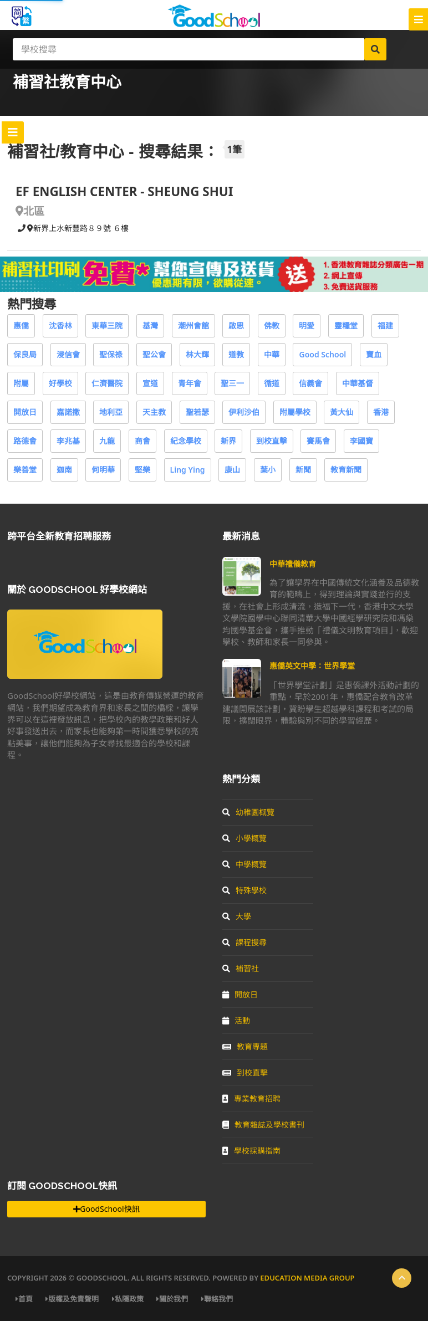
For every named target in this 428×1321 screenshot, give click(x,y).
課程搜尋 (244, 942)
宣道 (150, 383)
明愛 (306, 325)
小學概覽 (244, 838)
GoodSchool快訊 (106, 1209)
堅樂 (142, 469)
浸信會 (68, 354)
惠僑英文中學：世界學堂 (312, 665)
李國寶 (361, 441)
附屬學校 (294, 412)
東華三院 (107, 325)
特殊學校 (244, 890)
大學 (236, 916)
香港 (381, 412)
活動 (236, 1020)
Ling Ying (187, 469)
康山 (232, 469)
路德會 (25, 441)
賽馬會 (318, 441)
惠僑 (21, 325)
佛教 (271, 325)
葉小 (268, 469)
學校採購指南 (251, 1150)
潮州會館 (193, 325)
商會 (142, 441)
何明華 (103, 469)
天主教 (154, 412)
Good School (322, 354)
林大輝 (197, 354)
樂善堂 (25, 469)
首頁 (24, 1299)
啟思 (236, 325)
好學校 (60, 383)
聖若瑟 (197, 412)
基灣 (150, 325)
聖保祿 (111, 354)
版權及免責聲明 (72, 1299)
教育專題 (245, 1046)
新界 (228, 441)
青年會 (189, 383)
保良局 (25, 354)
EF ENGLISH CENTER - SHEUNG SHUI (124, 191)
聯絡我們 (217, 1299)
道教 (236, 354)
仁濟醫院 (107, 383)
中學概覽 (244, 864)
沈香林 (60, 325)
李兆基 (68, 441)
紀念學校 (185, 441)
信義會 (310, 383)
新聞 (303, 469)
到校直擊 (271, 441)
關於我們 (172, 1299)
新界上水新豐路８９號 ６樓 (78, 228)
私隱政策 (128, 1299)
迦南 (64, 469)
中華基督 (357, 383)
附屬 (21, 383)
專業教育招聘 (251, 1098)
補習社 (240, 968)
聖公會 (154, 354)
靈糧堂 (346, 325)
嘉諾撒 (68, 412)
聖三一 (232, 383)
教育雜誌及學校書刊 (263, 1124)
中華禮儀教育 (292, 564)
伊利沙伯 (243, 412)
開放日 (25, 412)
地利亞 (111, 412)
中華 (271, 354)
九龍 (107, 441)
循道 (271, 383)
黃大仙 (341, 412)
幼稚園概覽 (248, 812)
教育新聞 (345, 469)
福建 (385, 325)
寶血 (373, 354)
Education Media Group (307, 1278)
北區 (30, 210)
